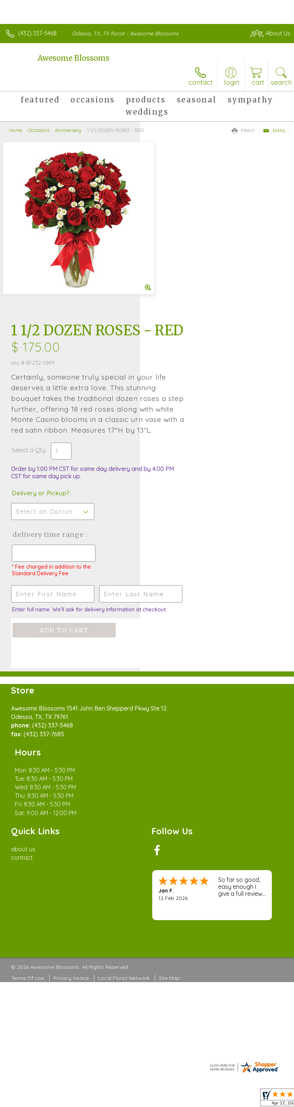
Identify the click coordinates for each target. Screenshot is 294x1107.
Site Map (169, 825)
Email (274, 130)
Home (15, 130)
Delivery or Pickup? (181, 347)
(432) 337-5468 (37, 33)
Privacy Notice (71, 825)
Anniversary (68, 130)
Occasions (38, 130)
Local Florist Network (124, 825)
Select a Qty (168, 304)
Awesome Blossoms (73, 58)
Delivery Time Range (176, 396)
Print (243, 130)
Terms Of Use (27, 825)
